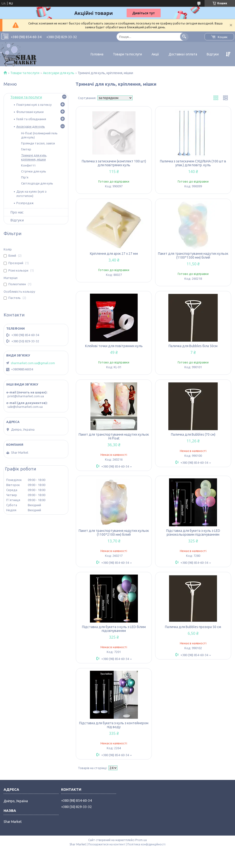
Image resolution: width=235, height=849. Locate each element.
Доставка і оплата (183, 54)
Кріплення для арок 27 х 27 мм (114, 253)
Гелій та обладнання (31, 119)
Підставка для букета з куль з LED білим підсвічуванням (114, 629)
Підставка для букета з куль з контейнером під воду (113, 725)
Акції (155, 54)
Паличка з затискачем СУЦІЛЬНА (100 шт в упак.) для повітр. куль (193, 163)
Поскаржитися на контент (106, 844)
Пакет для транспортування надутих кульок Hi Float (114, 436)
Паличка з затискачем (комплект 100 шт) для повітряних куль (114, 163)
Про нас (17, 212)
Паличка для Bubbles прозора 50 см (193, 627)
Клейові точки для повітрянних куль (114, 346)
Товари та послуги (127, 54)
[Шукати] (184, 36)
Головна (97, 54)
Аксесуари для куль (58, 73)
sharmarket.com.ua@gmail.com (33, 363)
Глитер (26, 149)
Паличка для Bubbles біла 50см (193, 346)
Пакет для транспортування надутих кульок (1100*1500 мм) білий (193, 255)
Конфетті (28, 165)
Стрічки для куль (33, 171)
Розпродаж (25, 203)
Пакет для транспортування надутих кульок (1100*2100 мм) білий (114, 532)
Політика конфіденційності (146, 844)
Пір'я (24, 177)
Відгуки (213, 54)
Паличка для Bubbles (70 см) (193, 434)
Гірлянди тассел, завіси (38, 143)
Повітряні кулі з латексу (34, 104)
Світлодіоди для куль (37, 183)
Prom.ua (141, 840)
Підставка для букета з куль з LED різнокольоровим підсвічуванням (193, 532)
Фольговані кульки (30, 111)
